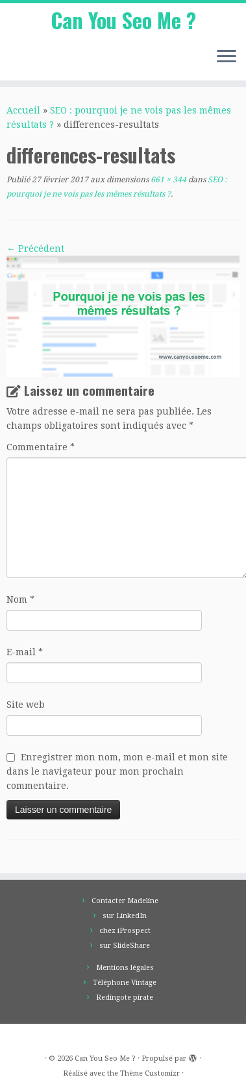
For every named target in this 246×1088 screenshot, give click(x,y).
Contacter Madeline (125, 901)
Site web (25, 704)
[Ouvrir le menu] (226, 57)
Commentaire (40, 447)
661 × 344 (167, 179)
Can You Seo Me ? (123, 20)
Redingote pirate (124, 997)
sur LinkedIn (125, 916)
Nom (20, 599)
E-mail (24, 652)
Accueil (23, 110)
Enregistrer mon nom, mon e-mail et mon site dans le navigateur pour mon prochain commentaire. (117, 771)
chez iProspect (125, 930)
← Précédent (35, 248)
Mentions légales (125, 967)
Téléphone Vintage (124, 982)
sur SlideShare (124, 945)
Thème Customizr (150, 1073)
